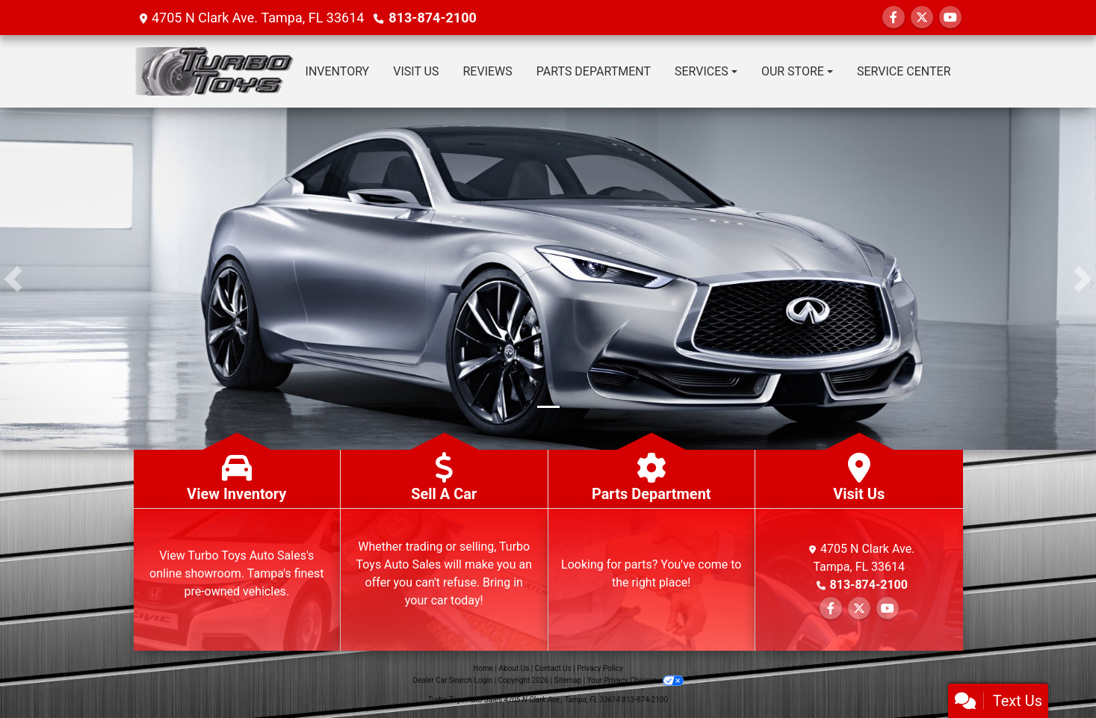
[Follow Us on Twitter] (922, 17)
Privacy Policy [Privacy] (600, 668)
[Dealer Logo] (214, 71)
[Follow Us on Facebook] (893, 17)
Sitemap (567, 680)
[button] (13, 279)
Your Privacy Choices (635, 680)
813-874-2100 (432, 17)
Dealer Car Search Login (452, 680)
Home (483, 668)
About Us (514, 668)
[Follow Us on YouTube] (950, 17)
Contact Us (553, 668)
